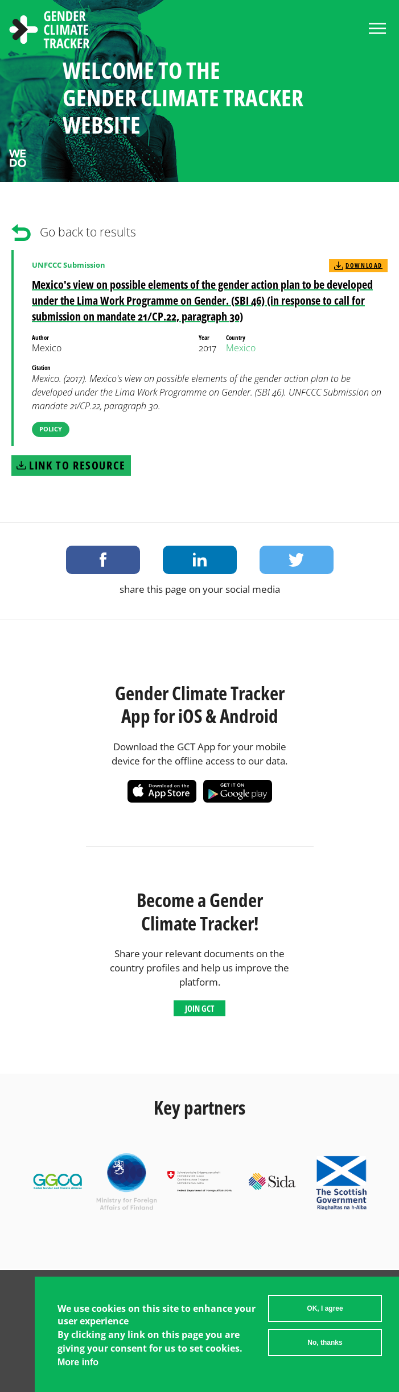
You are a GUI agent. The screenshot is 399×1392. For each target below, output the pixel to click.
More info (77, 1365)
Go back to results (88, 232)
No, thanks (324, 1347)
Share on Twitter (297, 560)
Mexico (241, 348)
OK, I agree (325, 1312)
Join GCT (199, 1008)
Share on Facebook (103, 560)
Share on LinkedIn (200, 560)
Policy (50, 429)
